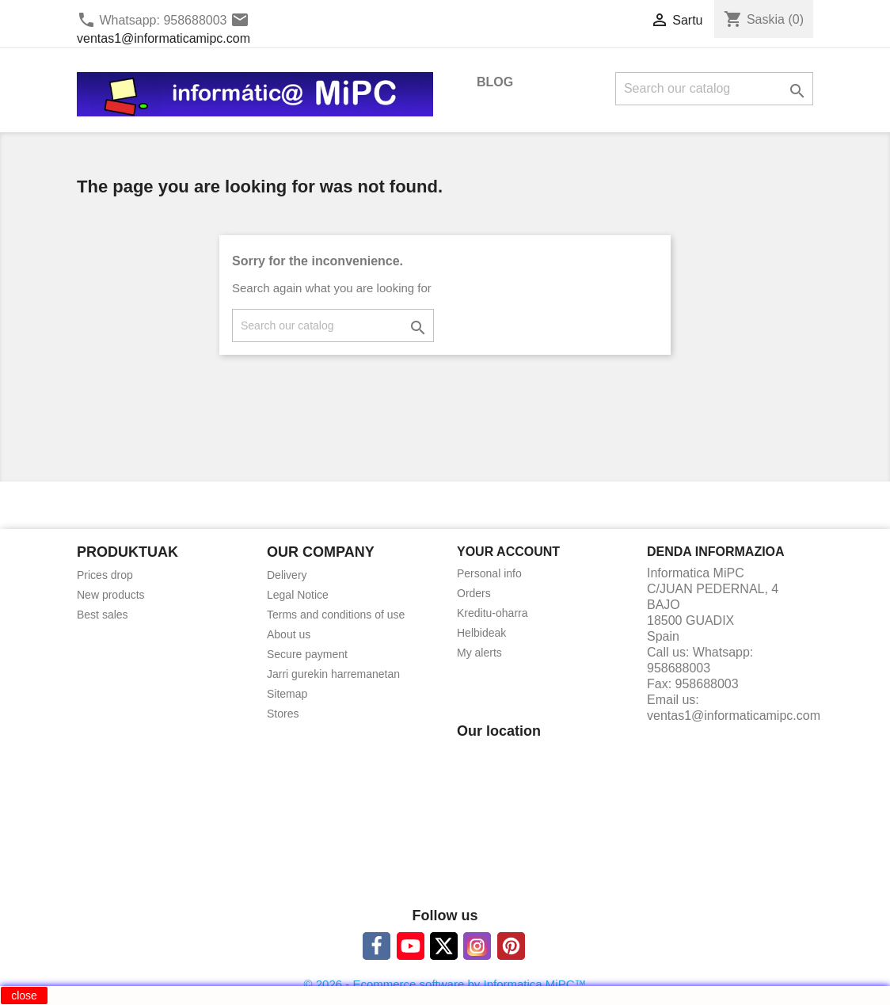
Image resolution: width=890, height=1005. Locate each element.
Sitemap (287, 693)
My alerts (479, 652)
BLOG (495, 82)
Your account (508, 551)
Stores (283, 713)
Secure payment (307, 654)
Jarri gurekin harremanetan (333, 674)
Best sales (102, 614)
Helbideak (481, 632)
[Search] (714, 88)
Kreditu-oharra (492, 613)
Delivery (287, 575)
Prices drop (105, 575)
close (24, 995)
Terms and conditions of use (336, 614)
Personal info (489, 573)
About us (288, 634)
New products (111, 594)
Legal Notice (298, 594)
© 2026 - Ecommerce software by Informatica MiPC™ (445, 984)
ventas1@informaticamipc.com (163, 38)
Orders (474, 593)
